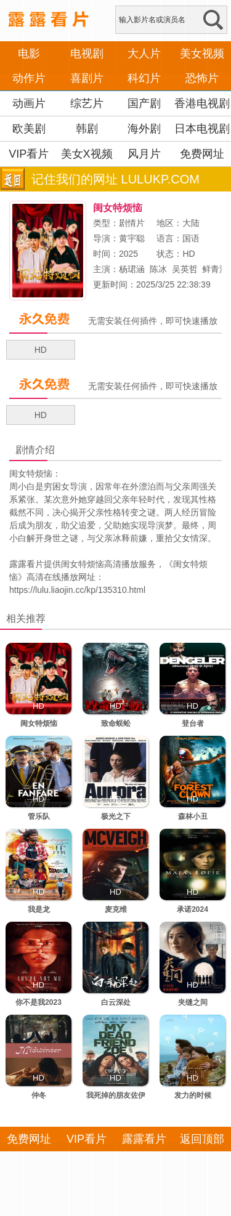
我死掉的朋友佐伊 (115, 1095)
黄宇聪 (132, 238)
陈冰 (158, 269)
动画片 (29, 103)
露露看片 (26, 564)
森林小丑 (193, 816)
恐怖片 (202, 78)
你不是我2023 (38, 1002)
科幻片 (144, 78)
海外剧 (144, 129)
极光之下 (116, 816)
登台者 (193, 723)
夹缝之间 (193, 1002)
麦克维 (116, 909)
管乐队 (39, 816)
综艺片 (86, 103)
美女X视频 (87, 154)
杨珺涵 (132, 269)
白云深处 (116, 1002)
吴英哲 (185, 269)
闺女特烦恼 (38, 723)
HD (40, 350)
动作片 (29, 78)
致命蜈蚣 (116, 723)
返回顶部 (202, 1139)
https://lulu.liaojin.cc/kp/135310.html (77, 590)
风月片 (144, 154)
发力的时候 (192, 1095)
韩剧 (87, 129)
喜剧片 (86, 78)
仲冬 (38, 1095)
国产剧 (144, 103)
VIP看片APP (29, 166)
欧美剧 (29, 129)
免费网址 (202, 154)
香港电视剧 (202, 103)
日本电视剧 (202, 129)
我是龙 (39, 909)
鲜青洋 (215, 269)
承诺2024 (192, 909)
